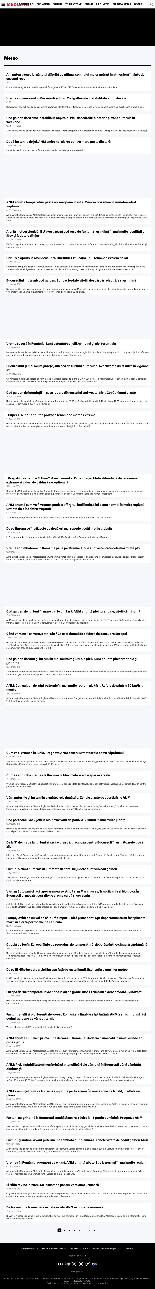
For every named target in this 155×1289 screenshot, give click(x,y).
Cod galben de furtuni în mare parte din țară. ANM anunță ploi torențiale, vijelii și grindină (73, 611)
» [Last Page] (94, 1230)
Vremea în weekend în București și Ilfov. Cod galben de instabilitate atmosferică (66, 98)
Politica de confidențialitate (107, 1249)
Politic (57, 4)
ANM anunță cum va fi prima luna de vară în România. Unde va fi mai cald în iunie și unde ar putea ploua (74, 1040)
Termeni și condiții (79, 1249)
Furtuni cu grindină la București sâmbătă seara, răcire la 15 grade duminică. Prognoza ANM (74, 1118)
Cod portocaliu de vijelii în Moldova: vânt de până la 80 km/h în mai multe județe (65, 820)
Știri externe (73, 4)
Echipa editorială (29, 1249)
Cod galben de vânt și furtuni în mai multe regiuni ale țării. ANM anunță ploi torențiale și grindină (71, 661)
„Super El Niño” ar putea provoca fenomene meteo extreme (51, 415)
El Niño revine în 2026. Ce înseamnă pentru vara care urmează (52, 1185)
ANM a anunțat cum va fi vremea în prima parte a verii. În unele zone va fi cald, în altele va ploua (73, 1093)
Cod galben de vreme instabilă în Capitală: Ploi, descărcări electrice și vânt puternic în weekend (70, 120)
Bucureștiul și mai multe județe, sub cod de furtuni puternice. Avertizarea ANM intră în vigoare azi (77, 368)
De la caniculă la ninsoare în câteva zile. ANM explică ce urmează (54, 1207)
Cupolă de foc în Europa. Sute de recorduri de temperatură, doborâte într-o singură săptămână (76, 944)
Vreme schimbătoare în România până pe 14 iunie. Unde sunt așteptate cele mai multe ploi (73, 548)
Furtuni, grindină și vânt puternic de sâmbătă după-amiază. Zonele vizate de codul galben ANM (77, 1140)
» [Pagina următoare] (89, 1230)
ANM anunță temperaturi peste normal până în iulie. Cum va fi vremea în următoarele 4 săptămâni (71, 204)
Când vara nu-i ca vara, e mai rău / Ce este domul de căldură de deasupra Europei (66, 634)
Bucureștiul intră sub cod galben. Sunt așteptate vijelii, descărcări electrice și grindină (71, 280)
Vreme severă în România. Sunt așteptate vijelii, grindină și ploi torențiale (61, 344)
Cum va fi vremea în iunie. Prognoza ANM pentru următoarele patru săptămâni (65, 753)
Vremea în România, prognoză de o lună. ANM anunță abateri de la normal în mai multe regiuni (76, 1162)
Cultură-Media (121, 4)
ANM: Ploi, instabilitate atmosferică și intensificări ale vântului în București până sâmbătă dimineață (73, 1067)
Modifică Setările (77, 1256)
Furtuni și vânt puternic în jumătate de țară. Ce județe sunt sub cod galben (61, 869)
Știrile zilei (26, 4)
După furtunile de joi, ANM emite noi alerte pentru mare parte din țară (58, 142)
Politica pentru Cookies (54, 1249)
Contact (130, 1249)
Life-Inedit (102, 4)
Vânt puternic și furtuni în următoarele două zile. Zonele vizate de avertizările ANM (68, 797)
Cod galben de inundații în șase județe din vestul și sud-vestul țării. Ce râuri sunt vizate (71, 393)
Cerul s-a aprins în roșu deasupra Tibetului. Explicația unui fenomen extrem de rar (67, 258)
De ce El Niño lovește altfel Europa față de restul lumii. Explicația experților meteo (67, 969)
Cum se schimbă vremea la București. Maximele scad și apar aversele (58, 775)
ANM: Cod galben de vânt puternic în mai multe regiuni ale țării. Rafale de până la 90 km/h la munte (74, 687)
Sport (138, 4)
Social (89, 4)
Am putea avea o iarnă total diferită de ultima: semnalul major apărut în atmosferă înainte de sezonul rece (75, 76)
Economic (43, 4)
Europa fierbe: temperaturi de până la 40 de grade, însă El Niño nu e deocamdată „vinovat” (74, 992)
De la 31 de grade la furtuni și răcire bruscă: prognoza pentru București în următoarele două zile (74, 844)
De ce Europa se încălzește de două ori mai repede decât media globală (59, 528)
